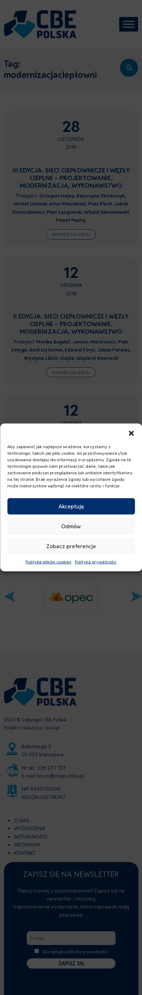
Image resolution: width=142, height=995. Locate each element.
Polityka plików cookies (48, 562)
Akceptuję (71, 506)
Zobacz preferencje (71, 545)
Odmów (71, 526)
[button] (131, 432)
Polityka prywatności (95, 562)
